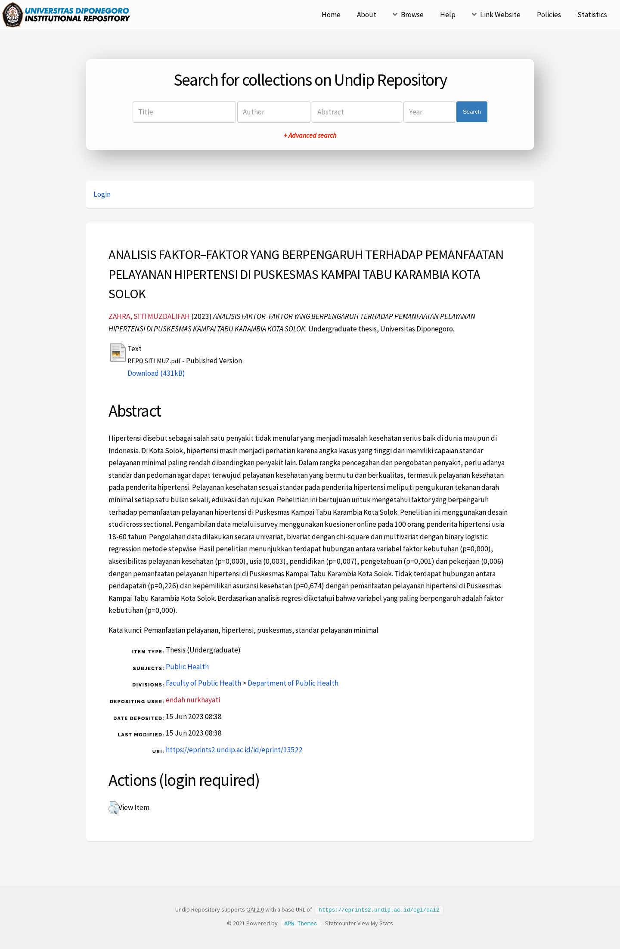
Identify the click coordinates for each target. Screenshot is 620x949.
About (366, 14)
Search (472, 111)
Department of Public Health (293, 683)
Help (448, 14)
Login (102, 194)
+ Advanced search (310, 135)
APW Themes (301, 923)
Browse (412, 14)
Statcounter (340, 923)
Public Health (187, 666)
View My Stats (375, 923)
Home (331, 14)
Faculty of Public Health (203, 683)
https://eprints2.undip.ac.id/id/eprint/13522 (234, 749)
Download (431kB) (156, 373)
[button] (113, 807)
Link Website (500, 14)
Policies (549, 14)
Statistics (592, 14)
